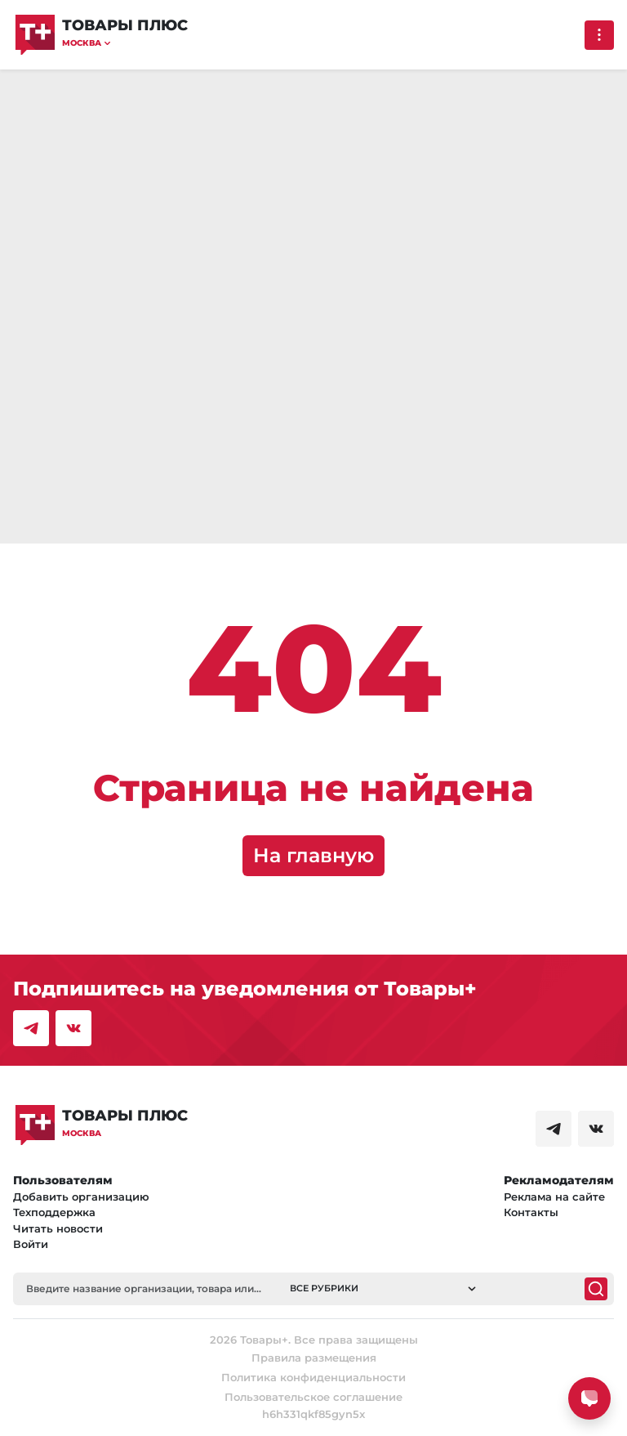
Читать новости (58, 1228)
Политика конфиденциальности (313, 1377)
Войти (30, 1243)
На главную (313, 855)
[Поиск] (596, 1288)
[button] (125, 43)
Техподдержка (54, 1212)
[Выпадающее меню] (599, 35)
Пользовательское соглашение (313, 1396)
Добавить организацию (81, 1196)
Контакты (531, 1212)
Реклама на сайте (554, 1196)
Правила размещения (313, 1357)
